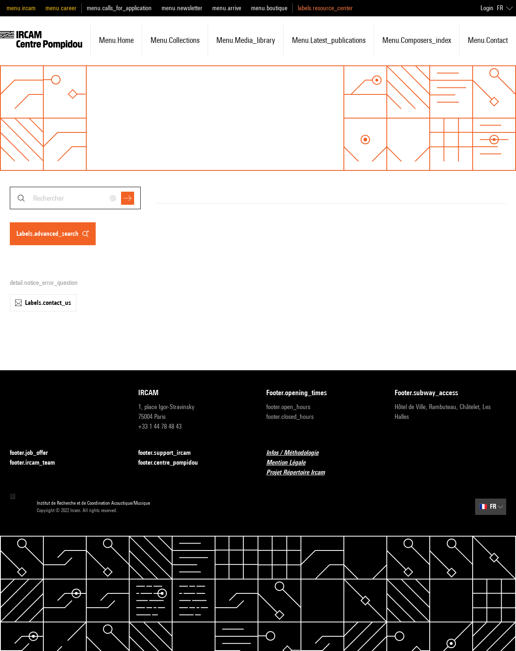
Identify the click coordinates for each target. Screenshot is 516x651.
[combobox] (75, 198)
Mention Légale (290, 463)
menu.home (116, 40)
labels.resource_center (325, 8)
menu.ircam (21, 8)
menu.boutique (269, 8)
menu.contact (488, 40)
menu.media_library (245, 40)
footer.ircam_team (37, 463)
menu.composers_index (416, 40)
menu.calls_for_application (119, 8)
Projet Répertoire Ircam (300, 472)
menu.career (60, 8)
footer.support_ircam (169, 453)
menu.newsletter (182, 8)
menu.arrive (226, 8)
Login (487, 8)
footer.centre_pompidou (173, 463)
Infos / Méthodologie (297, 453)
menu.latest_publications (329, 40)
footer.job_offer (34, 453)
